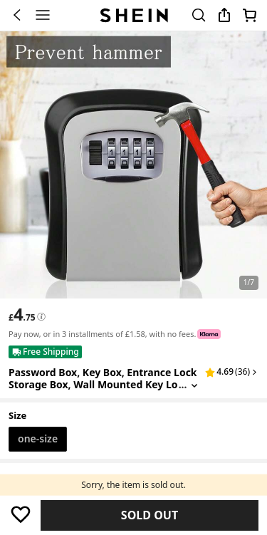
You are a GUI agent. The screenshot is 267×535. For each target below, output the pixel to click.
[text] (22, 314)
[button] (231, 372)
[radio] (38, 439)
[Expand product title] (194, 385)
